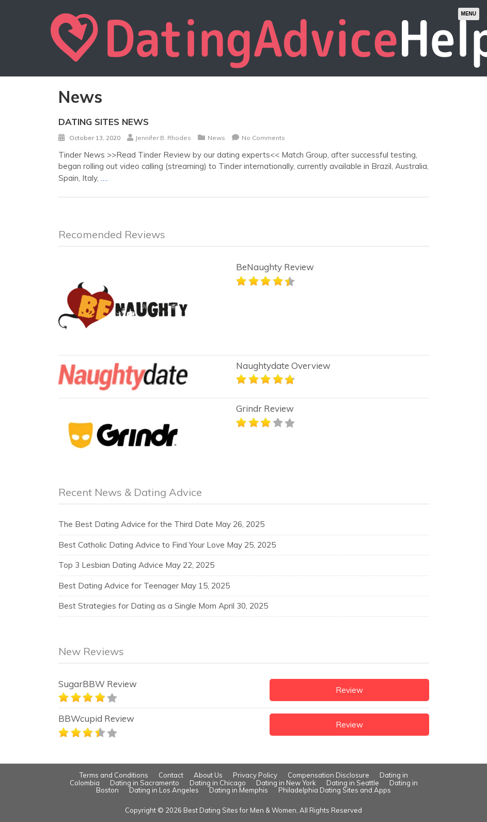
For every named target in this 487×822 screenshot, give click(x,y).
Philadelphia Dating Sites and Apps (334, 790)
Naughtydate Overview (283, 365)
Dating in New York (286, 783)
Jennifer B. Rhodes (163, 138)
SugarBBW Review (97, 683)
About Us (208, 775)
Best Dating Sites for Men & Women (239, 810)
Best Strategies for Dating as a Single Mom (137, 606)
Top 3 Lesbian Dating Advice (110, 565)
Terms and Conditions (114, 775)
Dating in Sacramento (144, 783)
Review (349, 690)
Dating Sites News (103, 121)
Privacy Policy (255, 775)
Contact (171, 775)
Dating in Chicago (218, 783)
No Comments (263, 138)
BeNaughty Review (275, 266)
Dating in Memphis (238, 790)
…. (104, 178)
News (216, 138)
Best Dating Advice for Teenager (118, 586)
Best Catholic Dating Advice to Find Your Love (141, 545)
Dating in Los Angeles (164, 790)
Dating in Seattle (352, 783)
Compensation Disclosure (328, 775)
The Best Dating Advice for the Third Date (135, 524)
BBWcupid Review (96, 718)
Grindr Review (265, 408)
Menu (468, 14)
